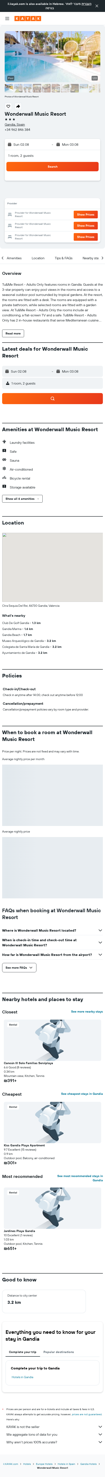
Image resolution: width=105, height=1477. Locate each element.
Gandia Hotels (88, 1463)
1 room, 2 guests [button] (20, 155)
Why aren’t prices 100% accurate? (54, 1442)
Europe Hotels (44, 1463)
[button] (97, 6)
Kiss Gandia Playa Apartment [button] (24, 1145)
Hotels (27, 1463)
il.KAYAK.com (10, 1463)
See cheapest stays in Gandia (82, 1094)
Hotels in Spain (66, 1463)
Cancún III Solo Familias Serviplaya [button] (28, 1063)
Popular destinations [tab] (58, 1352)
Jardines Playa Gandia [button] (19, 1231)
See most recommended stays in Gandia (80, 1178)
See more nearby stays (87, 1011)
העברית (86, 4)
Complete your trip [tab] (23, 1352)
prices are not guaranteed (87, 1414)
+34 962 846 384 (17, 129)
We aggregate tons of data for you (54, 1434)
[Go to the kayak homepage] (27, 18)
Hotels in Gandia (22, 1377)
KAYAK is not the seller (54, 1426)
